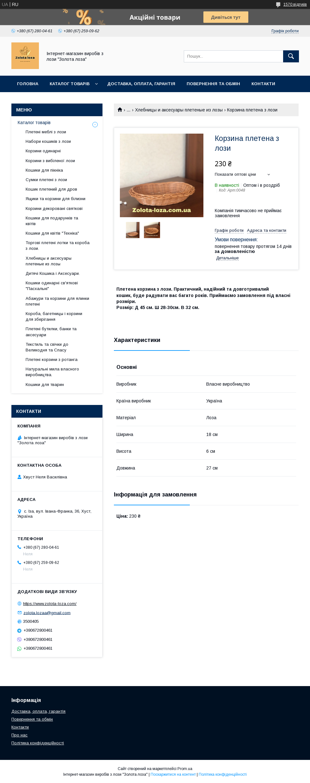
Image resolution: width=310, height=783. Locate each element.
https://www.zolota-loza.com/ (50, 603)
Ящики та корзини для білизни (55, 198)
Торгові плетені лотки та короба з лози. (58, 245)
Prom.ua (184, 769)
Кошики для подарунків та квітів (52, 221)
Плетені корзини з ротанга (52, 359)
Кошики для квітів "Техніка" (52, 233)
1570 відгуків (295, 4)
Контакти (263, 83)
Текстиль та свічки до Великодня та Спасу (47, 347)
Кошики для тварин (45, 384)
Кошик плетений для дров (51, 189)
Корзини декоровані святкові (54, 208)
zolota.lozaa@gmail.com (47, 612)
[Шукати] (291, 56)
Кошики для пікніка (44, 170)
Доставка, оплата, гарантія (141, 83)
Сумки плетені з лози (46, 179)
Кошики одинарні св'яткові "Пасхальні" (52, 286)
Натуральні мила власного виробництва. (52, 372)
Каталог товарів (70, 83)
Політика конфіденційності (37, 743)
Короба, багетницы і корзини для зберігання (54, 316)
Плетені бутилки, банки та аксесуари (51, 331)
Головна (27, 83)
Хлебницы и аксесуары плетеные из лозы (179, 109)
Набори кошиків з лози (48, 141)
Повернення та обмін (213, 83)
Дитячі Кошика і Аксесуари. (53, 273)
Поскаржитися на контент (173, 774)
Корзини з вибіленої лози (50, 160)
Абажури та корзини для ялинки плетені (57, 301)
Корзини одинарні (43, 150)
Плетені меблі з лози (46, 131)
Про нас (19, 735)
